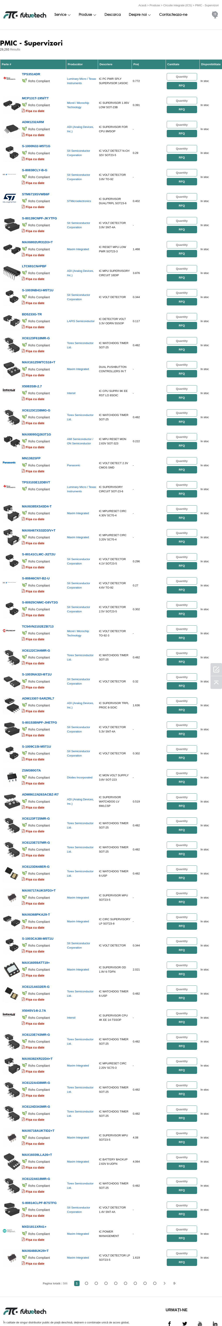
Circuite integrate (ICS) (177, 5)
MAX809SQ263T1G (36, 421)
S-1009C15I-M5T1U (36, 722)
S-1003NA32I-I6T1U (37, 653)
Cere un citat (80, 1312)
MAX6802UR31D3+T (37, 235)
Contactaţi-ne (133, 1312)
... (145, 1242)
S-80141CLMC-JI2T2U (38, 537)
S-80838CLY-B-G (34, 166)
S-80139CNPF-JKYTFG (39, 212)
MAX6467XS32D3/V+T (39, 513)
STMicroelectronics (79, 196)
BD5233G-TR (32, 305)
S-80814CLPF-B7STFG (39, 1163)
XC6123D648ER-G (36, 838)
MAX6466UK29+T (35, 1209)
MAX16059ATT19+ (36, 931)
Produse (155, 5)
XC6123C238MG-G (36, 398)
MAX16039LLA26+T (37, 1117)
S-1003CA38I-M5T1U (37, 908)
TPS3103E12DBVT (36, 467)
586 (155, 1242)
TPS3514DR (31, 73)
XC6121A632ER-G (36, 954)
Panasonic (73, 451)
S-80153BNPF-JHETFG (39, 699)
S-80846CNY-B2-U (36, 560)
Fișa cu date (35, 109)
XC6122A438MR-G (36, 1047)
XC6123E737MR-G (36, 815)
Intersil (71, 381)
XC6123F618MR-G (36, 328)
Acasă (142, 5)
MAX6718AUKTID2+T (38, 1093)
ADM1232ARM (33, 119)
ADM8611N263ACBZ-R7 (40, 769)
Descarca (112, 14)
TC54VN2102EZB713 (38, 606)
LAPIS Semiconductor (81, 312)
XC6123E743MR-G (36, 1001)
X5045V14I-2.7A (34, 977)
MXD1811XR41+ (34, 1186)
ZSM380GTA (31, 745)
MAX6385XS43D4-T (37, 490)
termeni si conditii (10, 1312)
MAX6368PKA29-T (36, 885)
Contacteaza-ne (173, 14)
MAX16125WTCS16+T (38, 351)
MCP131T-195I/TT (35, 96)
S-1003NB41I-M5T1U (37, 282)
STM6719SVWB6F (36, 189)
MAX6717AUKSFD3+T (39, 861)
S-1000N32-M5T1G (36, 142)
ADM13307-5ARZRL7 (38, 676)
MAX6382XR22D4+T (37, 1024)
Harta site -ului (202, 1312)
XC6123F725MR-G (36, 792)
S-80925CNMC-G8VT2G (40, 583)
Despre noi (138, 14)
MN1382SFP (31, 444)
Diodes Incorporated (79, 753)
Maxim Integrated (78, 242)
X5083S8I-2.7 (32, 374)
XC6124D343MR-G (36, 1070)
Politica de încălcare (44, 1312)
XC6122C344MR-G (36, 629)
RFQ (182, 84)
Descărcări (176, 1312)
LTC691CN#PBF (34, 258)
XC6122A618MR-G (36, 1140)
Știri (155, 1312)
